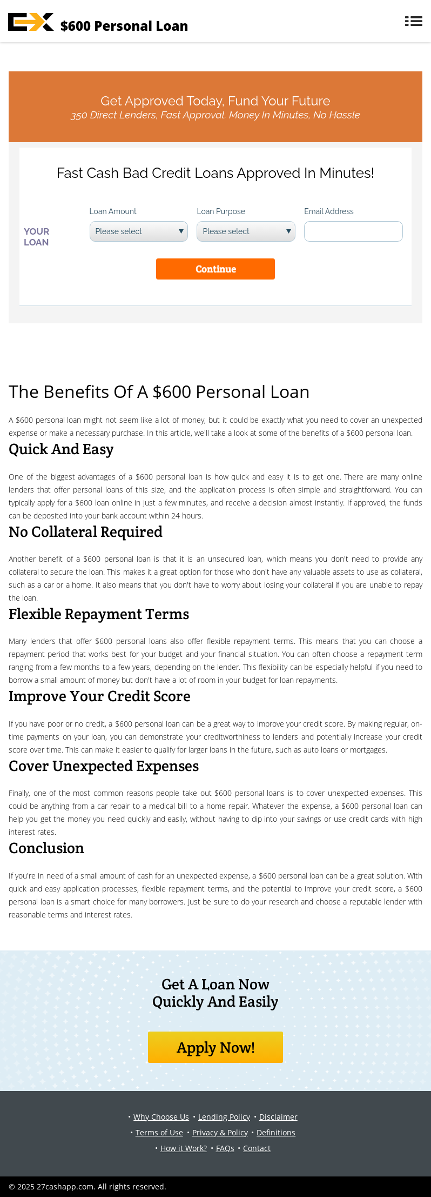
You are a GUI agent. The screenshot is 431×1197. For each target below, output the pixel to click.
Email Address (329, 211)
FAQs (225, 1148)
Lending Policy (224, 1117)
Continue (216, 269)
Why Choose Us (161, 1117)
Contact (257, 1148)
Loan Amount (113, 211)
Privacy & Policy (220, 1132)
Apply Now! (216, 1047)
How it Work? (183, 1148)
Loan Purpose (221, 211)
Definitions (276, 1132)
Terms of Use (159, 1132)
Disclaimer (278, 1117)
